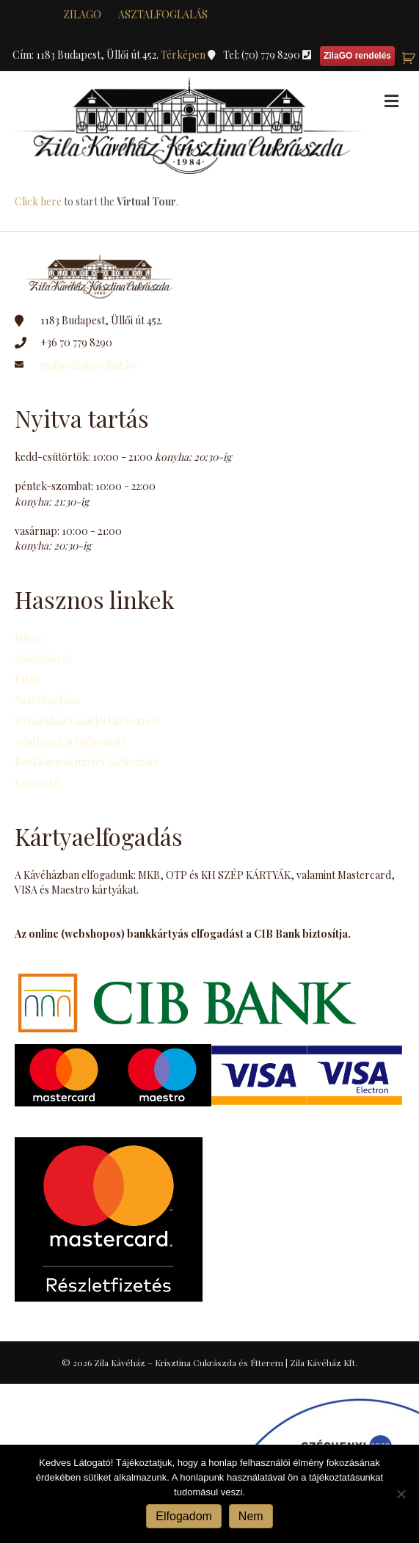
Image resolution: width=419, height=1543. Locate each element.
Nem (250, 1516)
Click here (38, 201)
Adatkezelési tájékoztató (71, 741)
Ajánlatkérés (43, 658)
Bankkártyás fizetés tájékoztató (87, 762)
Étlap (27, 679)
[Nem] (400, 1494)
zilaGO (82, 14)
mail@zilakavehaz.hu (88, 365)
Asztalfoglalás (163, 14)
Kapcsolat (37, 783)
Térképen (184, 55)
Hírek (28, 638)
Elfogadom (184, 1516)
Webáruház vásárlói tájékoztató (87, 721)
